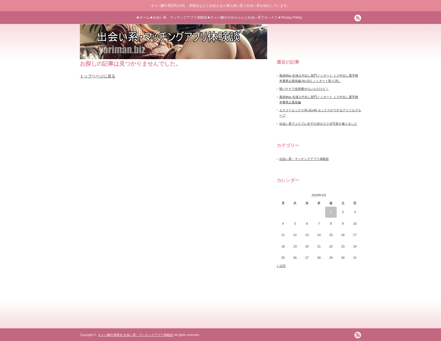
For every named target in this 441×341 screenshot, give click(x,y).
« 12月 (281, 266)
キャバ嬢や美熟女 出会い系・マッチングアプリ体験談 (135, 334)
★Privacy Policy (290, 17)
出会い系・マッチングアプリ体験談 (304, 159)
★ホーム (143, 17)
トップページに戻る (97, 76)
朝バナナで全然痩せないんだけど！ (304, 88)
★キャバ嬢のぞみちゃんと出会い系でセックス (242, 17)
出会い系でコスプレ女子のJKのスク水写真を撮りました (318, 123)
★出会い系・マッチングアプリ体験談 (178, 17)
